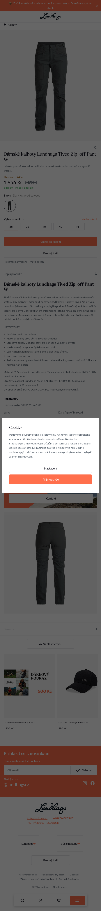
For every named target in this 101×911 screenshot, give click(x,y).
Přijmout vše (50, 479)
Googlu (85, 443)
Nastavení (50, 468)
